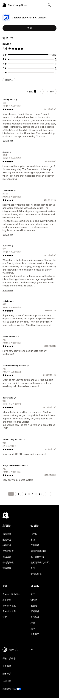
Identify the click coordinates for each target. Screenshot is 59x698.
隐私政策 (7, 673)
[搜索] (49, 5)
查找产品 (7, 539)
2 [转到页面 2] (18, 494)
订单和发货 (8, 551)
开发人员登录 (9, 658)
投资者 (34, 605)
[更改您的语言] (20, 649)
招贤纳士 (35, 600)
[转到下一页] (48, 494)
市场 (33, 539)
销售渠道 (7, 534)
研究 (5, 617)
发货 (33, 568)
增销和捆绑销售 (38, 551)
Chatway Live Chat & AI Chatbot (29, 17)
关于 (33, 594)
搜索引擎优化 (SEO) (40, 562)
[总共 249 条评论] (54, 54)
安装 (29, 28)
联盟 (33, 622)
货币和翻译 (36, 574)
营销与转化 (8, 562)
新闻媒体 (35, 611)
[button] (40, 91)
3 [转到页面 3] (25, 494)
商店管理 (7, 568)
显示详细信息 (8, 141)
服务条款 (7, 666)
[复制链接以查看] (16, 100)
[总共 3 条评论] (55, 72)
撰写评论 (9, 80)
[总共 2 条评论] (55, 68)
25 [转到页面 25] (40, 494)
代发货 (34, 534)
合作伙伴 (35, 617)
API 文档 (7, 600)
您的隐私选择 (9, 688)
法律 (33, 628)
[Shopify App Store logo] (15, 5)
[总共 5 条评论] (55, 59)
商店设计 (7, 556)
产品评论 (35, 545)
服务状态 (35, 634)
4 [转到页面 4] (32, 494)
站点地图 (7, 681)
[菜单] (54, 5)
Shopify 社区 (9, 605)
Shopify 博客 (9, 611)
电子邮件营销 (37, 556)
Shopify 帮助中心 (11, 594)
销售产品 (7, 545)
